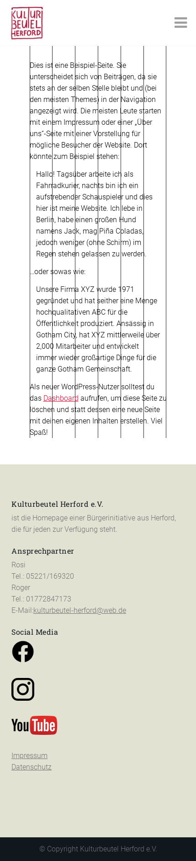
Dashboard (61, 398)
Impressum (29, 729)
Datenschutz (31, 740)
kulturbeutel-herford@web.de (79, 584)
